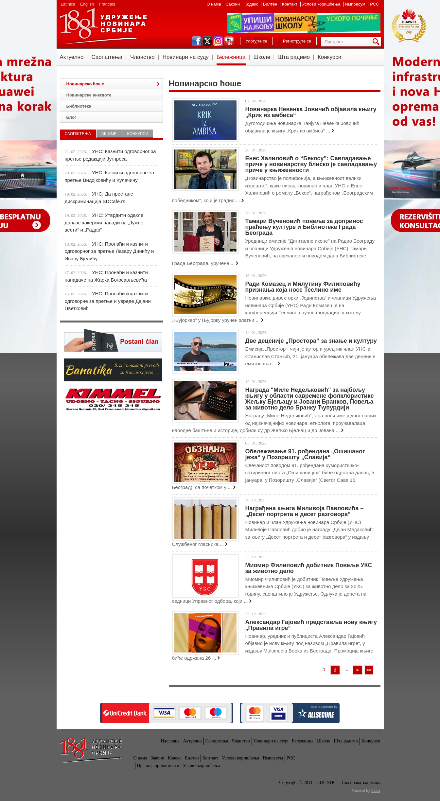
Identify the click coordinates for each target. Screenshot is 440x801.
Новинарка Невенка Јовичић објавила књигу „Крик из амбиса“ (311, 112)
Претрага (377, 41)
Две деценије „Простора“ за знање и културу (311, 341)
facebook (197, 41)
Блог (71, 117)
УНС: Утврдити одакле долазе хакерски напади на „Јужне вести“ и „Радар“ (104, 222)
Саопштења (106, 57)
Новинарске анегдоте (89, 95)
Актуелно (72, 57)
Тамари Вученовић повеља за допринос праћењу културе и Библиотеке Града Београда (304, 227)
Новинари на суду (186, 57)
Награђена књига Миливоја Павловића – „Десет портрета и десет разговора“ (304, 511)
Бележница (231, 57)
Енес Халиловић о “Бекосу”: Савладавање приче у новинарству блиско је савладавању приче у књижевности (311, 164)
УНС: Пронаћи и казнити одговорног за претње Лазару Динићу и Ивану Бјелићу (109, 251)
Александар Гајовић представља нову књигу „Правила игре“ (311, 625)
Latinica (68, 4)
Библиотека (78, 106)
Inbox (375, 790)
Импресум (355, 4)
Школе (262, 57)
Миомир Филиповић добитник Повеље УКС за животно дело (308, 568)
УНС (103, 26)
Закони (233, 4)
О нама (214, 4)
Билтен (270, 4)
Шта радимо (294, 57)
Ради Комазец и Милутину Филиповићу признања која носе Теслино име (303, 287)
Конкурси (329, 57)
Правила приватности (158, 765)
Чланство (142, 57)
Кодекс (252, 4)
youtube (229, 41)
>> (368, 670)
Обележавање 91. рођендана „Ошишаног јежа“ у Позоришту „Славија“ (305, 454)
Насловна (170, 741)
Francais (107, 4)
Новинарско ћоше (85, 84)
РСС (374, 4)
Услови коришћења (322, 4)
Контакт (290, 4)
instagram (218, 41)
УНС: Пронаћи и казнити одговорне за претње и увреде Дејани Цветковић (108, 301)
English (87, 4)
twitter (207, 41)
